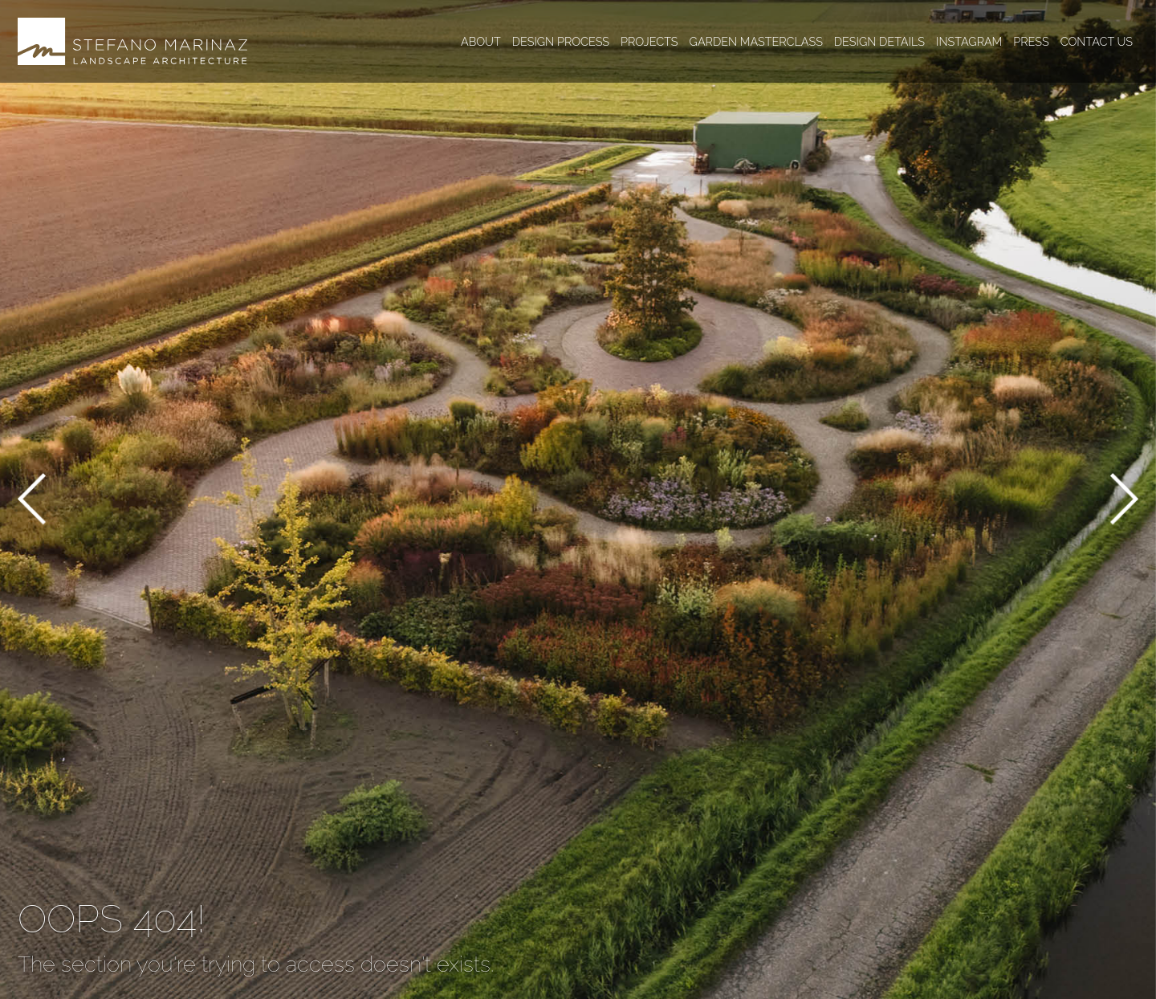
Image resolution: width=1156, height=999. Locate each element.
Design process (560, 41)
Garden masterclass (756, 41)
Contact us (1096, 41)
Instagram (969, 41)
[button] (32, 501)
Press (1030, 41)
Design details (879, 41)
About (481, 41)
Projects (649, 41)
